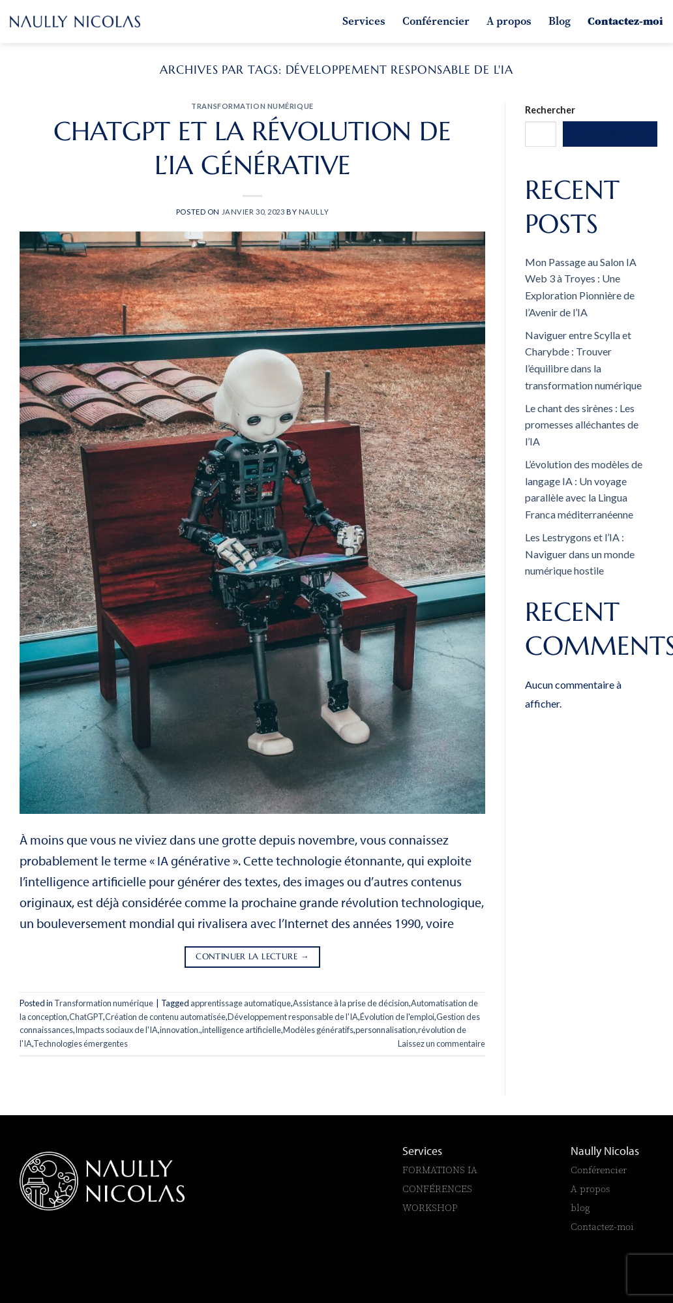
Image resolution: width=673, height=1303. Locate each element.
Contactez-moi (625, 21)
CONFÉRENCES (437, 1188)
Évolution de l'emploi (397, 1016)
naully (314, 211)
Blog (559, 21)
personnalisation (385, 1030)
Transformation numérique (252, 106)
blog (580, 1207)
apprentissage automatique (240, 1003)
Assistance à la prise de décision (351, 1003)
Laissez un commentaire (441, 1043)
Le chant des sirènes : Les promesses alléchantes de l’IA (581, 424)
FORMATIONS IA (441, 1169)
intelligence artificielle (241, 1030)
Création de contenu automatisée (165, 1016)
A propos (508, 21)
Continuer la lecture (252, 957)
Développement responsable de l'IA (293, 1016)
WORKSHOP (430, 1207)
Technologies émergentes (80, 1043)
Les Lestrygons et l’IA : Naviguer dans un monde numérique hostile (580, 554)
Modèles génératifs (318, 1030)
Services (363, 21)
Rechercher (550, 109)
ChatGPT (86, 1016)
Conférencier (436, 21)
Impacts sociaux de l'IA (116, 1030)
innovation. (180, 1030)
